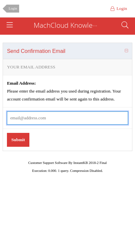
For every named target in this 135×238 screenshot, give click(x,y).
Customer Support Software (48, 163)
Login (13, 8)
